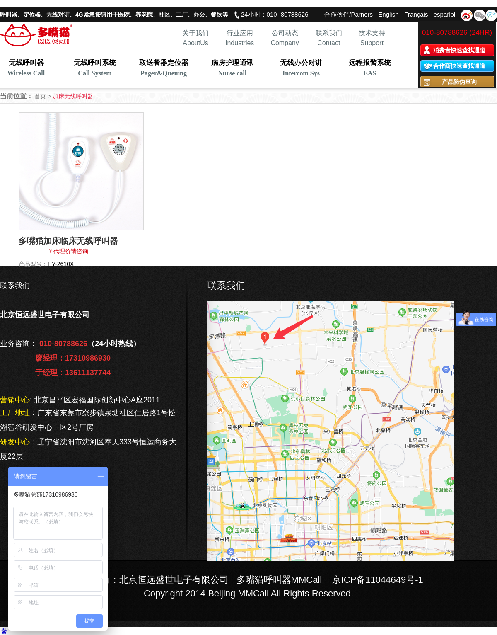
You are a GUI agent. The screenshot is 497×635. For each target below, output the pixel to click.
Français (416, 14)
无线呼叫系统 (95, 68)
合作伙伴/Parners (348, 14)
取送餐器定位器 (164, 68)
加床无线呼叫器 (73, 96)
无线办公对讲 (301, 68)
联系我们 (329, 32)
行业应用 (240, 32)
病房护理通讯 (232, 68)
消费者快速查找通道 (459, 50)
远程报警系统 (370, 68)
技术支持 (372, 32)
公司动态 (285, 32)
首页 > (43, 96)
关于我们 (195, 32)
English (388, 14)
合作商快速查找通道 (459, 66)
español (445, 14)
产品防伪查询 (459, 81)
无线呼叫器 (26, 68)
